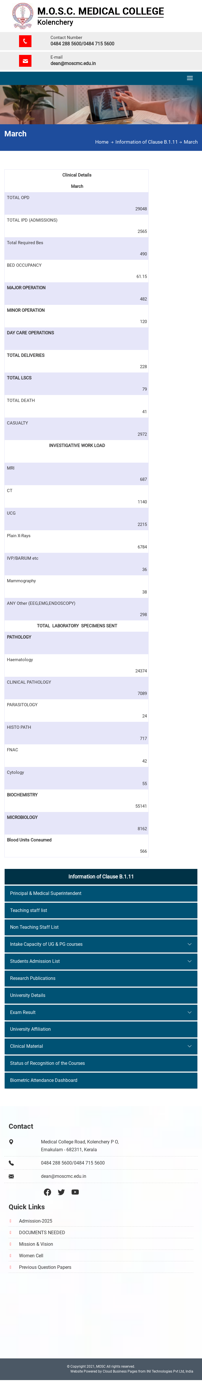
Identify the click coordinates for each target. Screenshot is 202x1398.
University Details (27, 995)
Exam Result (22, 1012)
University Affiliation (30, 1029)
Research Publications (32, 978)
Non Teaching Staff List (34, 927)
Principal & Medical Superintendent (45, 893)
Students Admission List (35, 961)
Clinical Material (26, 1046)
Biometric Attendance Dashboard (43, 1080)
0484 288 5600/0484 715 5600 (82, 44)
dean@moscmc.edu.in (73, 63)
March (191, 142)
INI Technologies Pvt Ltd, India (170, 1371)
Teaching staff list (28, 910)
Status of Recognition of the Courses (47, 1063)
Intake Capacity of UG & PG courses (46, 944)
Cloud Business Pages (120, 1371)
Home (105, 142)
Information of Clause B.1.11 (149, 142)
